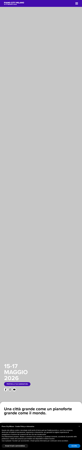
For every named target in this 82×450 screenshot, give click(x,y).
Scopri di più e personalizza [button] (15, 446)
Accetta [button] (74, 446)
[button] (79, 426)
